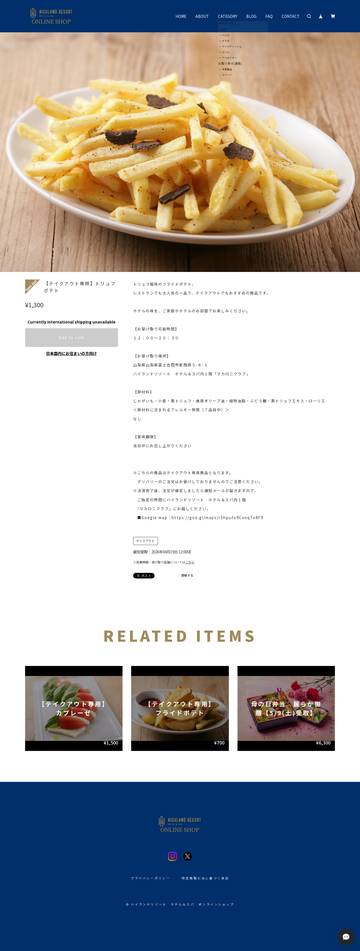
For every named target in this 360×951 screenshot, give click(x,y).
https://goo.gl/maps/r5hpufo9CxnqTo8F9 (218, 517)
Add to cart (71, 337)
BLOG (251, 16)
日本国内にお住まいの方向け (71, 353)
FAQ (269, 16)
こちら (190, 562)
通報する (187, 575)
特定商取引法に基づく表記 (205, 878)
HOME (181, 16)
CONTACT (290, 16)
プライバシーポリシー (150, 878)
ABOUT (202, 16)
